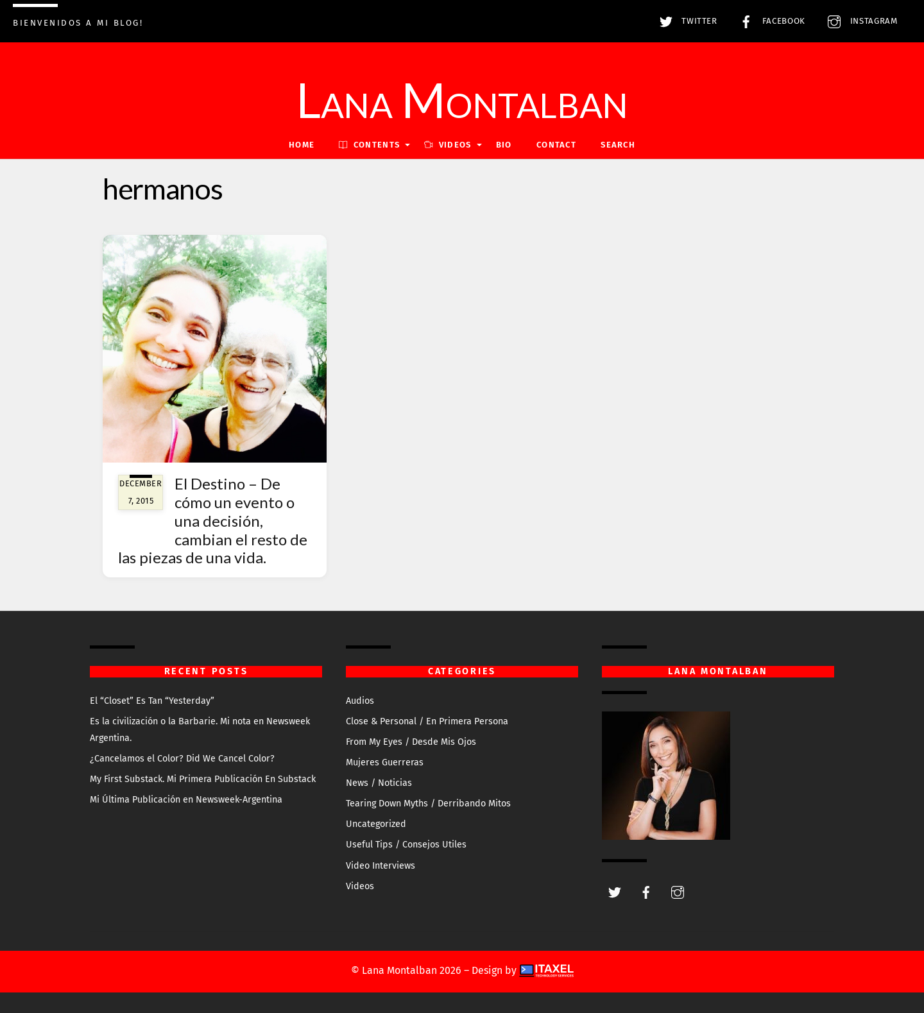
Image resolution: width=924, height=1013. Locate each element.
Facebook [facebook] (769, 21)
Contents (369, 144)
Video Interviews (380, 865)
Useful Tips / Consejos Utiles (406, 844)
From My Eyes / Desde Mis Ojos (411, 741)
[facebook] (646, 891)
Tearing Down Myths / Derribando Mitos (428, 803)
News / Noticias (379, 783)
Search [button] (618, 144)
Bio (504, 144)
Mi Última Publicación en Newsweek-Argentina (186, 799)
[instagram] (677, 891)
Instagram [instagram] (859, 21)
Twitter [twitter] (685, 21)
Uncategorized (376, 824)
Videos (360, 886)
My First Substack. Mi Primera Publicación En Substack (203, 779)
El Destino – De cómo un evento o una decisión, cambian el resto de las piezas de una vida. (212, 520)
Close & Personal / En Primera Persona (427, 721)
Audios (360, 700)
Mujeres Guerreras (385, 762)
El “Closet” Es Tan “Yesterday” (152, 700)
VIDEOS (447, 144)
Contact (556, 144)
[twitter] (615, 891)
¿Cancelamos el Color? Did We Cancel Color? (182, 758)
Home (301, 144)
